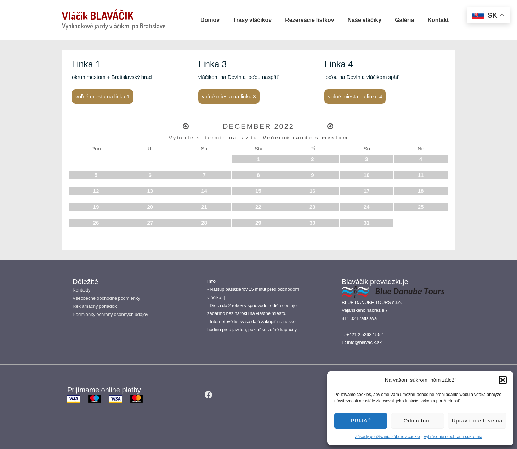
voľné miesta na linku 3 (229, 96)
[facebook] (208, 394)
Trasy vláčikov (252, 20)
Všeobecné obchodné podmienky (106, 298)
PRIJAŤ (361, 420)
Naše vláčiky (365, 20)
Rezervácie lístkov (309, 20)
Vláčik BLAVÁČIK (97, 15)
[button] (502, 380)
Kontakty (82, 290)
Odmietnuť (418, 420)
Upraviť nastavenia (476, 420)
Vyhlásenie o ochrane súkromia (453, 436)
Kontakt (438, 20)
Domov (210, 20)
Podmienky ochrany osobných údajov (110, 314)
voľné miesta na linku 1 (102, 96)
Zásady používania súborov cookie (387, 436)
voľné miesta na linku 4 (355, 96)
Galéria (404, 20)
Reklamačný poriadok (95, 306)
